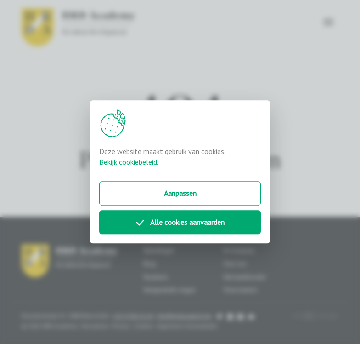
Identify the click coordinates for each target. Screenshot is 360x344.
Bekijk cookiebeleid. (128, 161)
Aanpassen (180, 193)
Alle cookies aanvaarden (180, 222)
